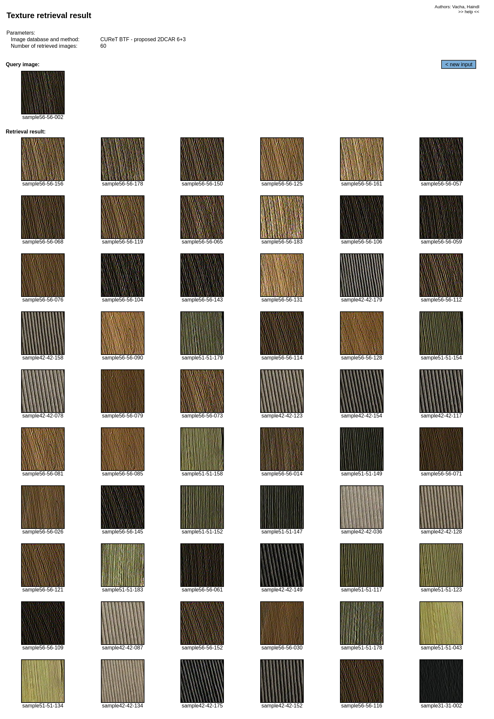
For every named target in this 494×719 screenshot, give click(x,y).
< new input (458, 64)
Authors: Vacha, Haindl (457, 6)
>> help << (468, 11)
